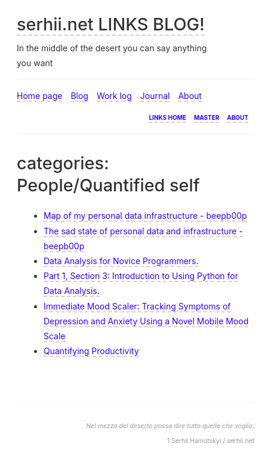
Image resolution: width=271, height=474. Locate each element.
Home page (39, 96)
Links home (167, 116)
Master (206, 116)
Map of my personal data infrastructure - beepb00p (145, 215)
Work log (114, 96)
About (189, 96)
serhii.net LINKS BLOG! (111, 24)
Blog (79, 96)
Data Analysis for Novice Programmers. (121, 261)
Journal (155, 96)
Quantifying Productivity (91, 351)
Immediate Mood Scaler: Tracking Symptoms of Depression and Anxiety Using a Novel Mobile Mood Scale (146, 321)
